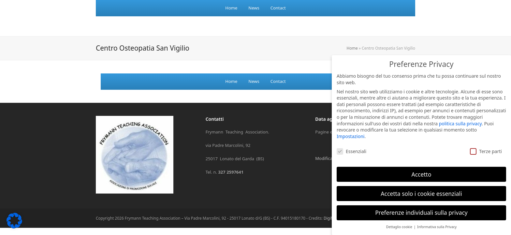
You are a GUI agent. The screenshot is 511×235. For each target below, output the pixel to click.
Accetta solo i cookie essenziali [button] (421, 187)
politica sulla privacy (460, 117)
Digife (329, 218)
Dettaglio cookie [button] (399, 221)
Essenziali (351, 145)
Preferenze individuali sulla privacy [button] (421, 207)
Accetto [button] (421, 168)
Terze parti (486, 145)
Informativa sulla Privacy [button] (437, 221)
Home (352, 48)
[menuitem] (231, 8)
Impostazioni (350, 130)
